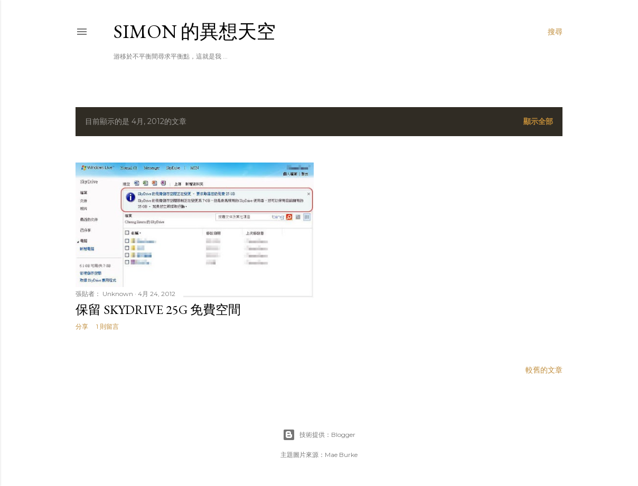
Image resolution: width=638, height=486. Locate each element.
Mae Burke (341, 455)
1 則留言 (107, 326)
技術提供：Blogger (319, 434)
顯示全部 (538, 121)
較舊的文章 (544, 370)
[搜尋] (555, 31)
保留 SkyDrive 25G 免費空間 (158, 309)
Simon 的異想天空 (195, 31)
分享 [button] (82, 326)
